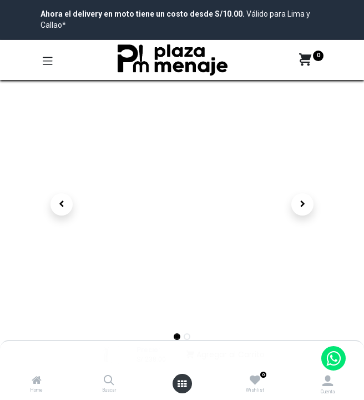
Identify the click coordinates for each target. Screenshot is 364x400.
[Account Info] (327, 380)
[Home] (37, 381)
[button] (62, 204)
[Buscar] (109, 381)
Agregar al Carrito (225, 354)
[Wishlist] (255, 380)
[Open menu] (182, 384)
